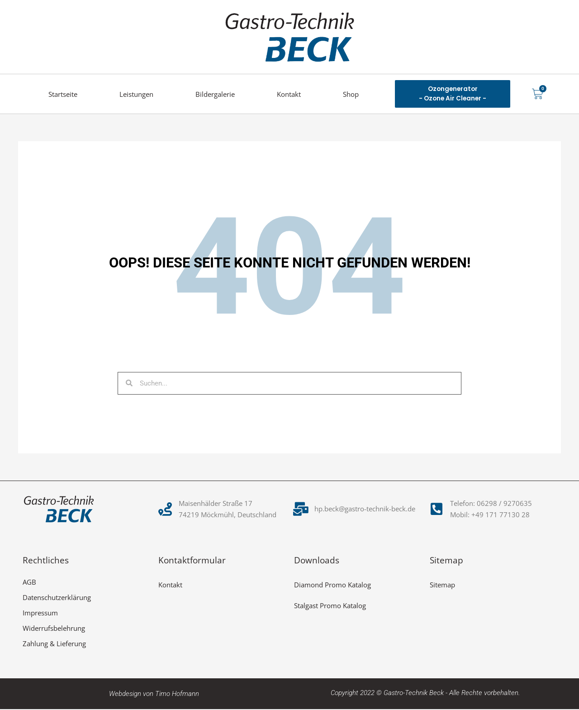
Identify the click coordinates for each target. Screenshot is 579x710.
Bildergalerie (215, 94)
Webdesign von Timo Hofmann (154, 695)
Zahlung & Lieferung (54, 644)
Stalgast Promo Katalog (330, 606)
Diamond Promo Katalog (332, 585)
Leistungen (136, 94)
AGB (29, 582)
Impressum (40, 613)
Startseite (62, 94)
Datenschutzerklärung (57, 598)
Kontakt (289, 94)
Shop (351, 94)
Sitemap (442, 585)
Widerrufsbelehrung (54, 629)
